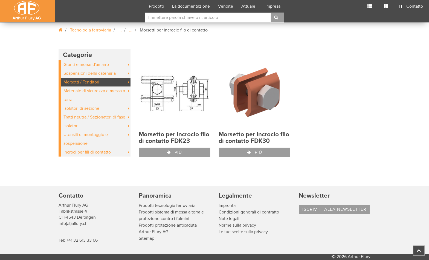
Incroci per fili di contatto (87, 152)
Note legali (229, 218)
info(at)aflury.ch (73, 223)
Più (174, 152)
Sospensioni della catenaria (89, 73)
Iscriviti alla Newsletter (334, 209)
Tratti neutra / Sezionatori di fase (94, 117)
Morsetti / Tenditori (81, 82)
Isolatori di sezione (81, 108)
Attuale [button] (248, 6)
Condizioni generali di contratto (249, 212)
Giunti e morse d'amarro (86, 64)
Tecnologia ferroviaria (90, 30)
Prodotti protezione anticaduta (168, 225)
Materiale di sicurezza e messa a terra (94, 95)
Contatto (414, 6)
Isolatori (71, 126)
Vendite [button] (225, 6)
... (120, 30)
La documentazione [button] (191, 6)
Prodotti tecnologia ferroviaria (167, 205)
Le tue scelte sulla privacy (243, 232)
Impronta (227, 205)
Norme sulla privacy (237, 225)
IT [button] (401, 6)
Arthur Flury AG (153, 232)
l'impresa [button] (271, 6)
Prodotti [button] (156, 6)
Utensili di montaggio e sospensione (85, 139)
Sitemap (146, 238)
